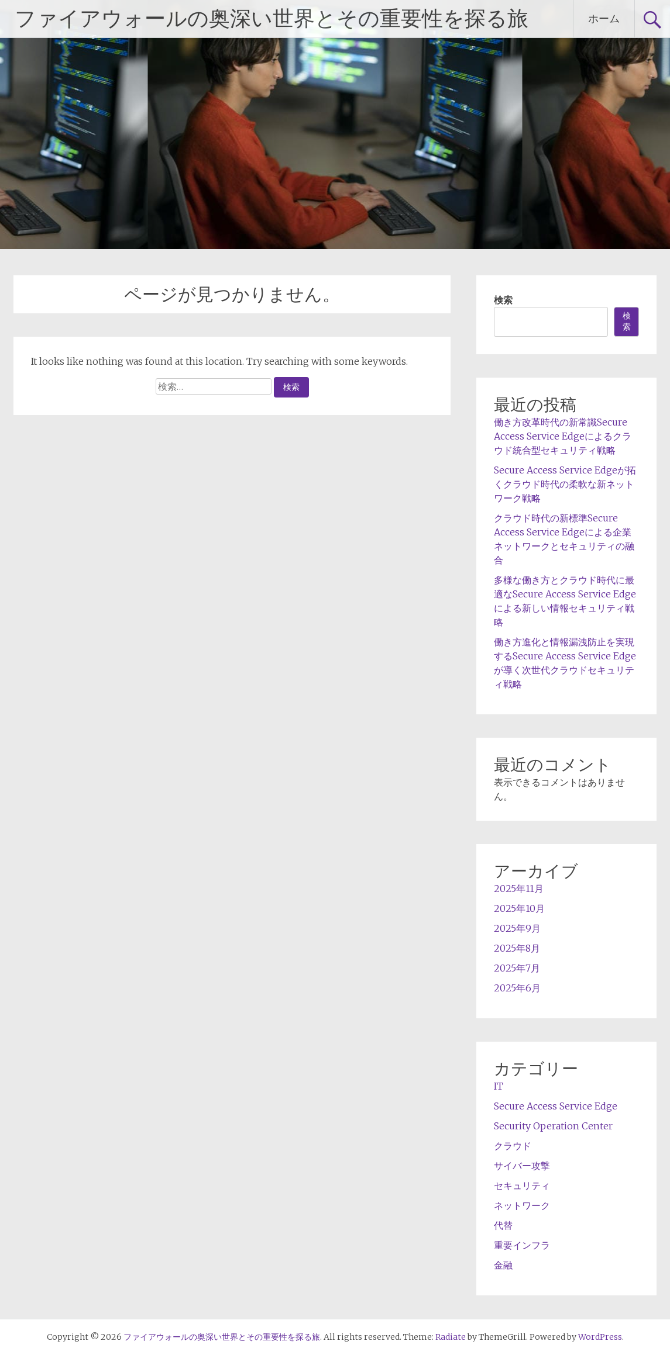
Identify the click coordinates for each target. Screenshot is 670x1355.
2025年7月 (517, 968)
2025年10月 (519, 908)
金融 (503, 1265)
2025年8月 (517, 948)
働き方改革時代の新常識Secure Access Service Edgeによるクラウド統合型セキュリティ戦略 (562, 436)
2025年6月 (517, 988)
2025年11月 (519, 888)
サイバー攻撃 (522, 1165)
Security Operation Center (553, 1126)
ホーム (604, 18)
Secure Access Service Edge (555, 1106)
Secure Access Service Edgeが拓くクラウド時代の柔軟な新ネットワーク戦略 (565, 484)
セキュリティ (522, 1185)
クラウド (512, 1146)
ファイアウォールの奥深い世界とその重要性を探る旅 (271, 18)
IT (498, 1086)
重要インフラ (522, 1245)
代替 (503, 1225)
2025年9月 (517, 928)
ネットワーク (522, 1205)
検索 (503, 300)
